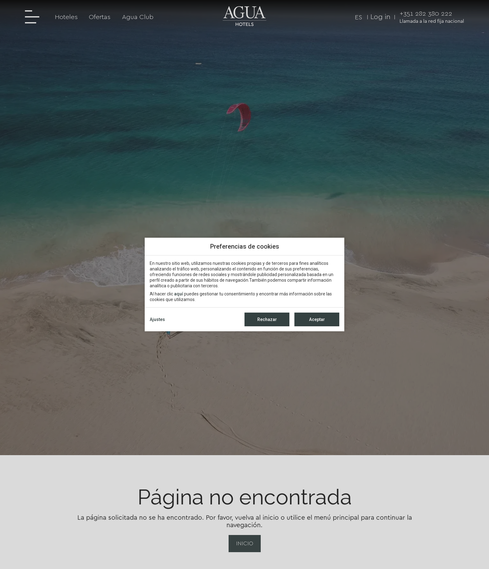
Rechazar (267, 319)
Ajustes (157, 319)
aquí (178, 293)
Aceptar (317, 319)
